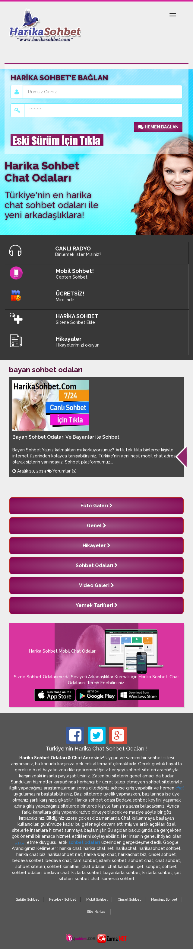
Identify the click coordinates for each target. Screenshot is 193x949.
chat (180, 788)
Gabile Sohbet (27, 900)
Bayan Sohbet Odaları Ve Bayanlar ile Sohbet (65, 437)
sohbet (20, 843)
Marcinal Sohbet (164, 900)
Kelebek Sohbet (62, 900)
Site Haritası (96, 912)
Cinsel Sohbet (129, 900)
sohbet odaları (84, 842)
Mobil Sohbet (97, 900)
